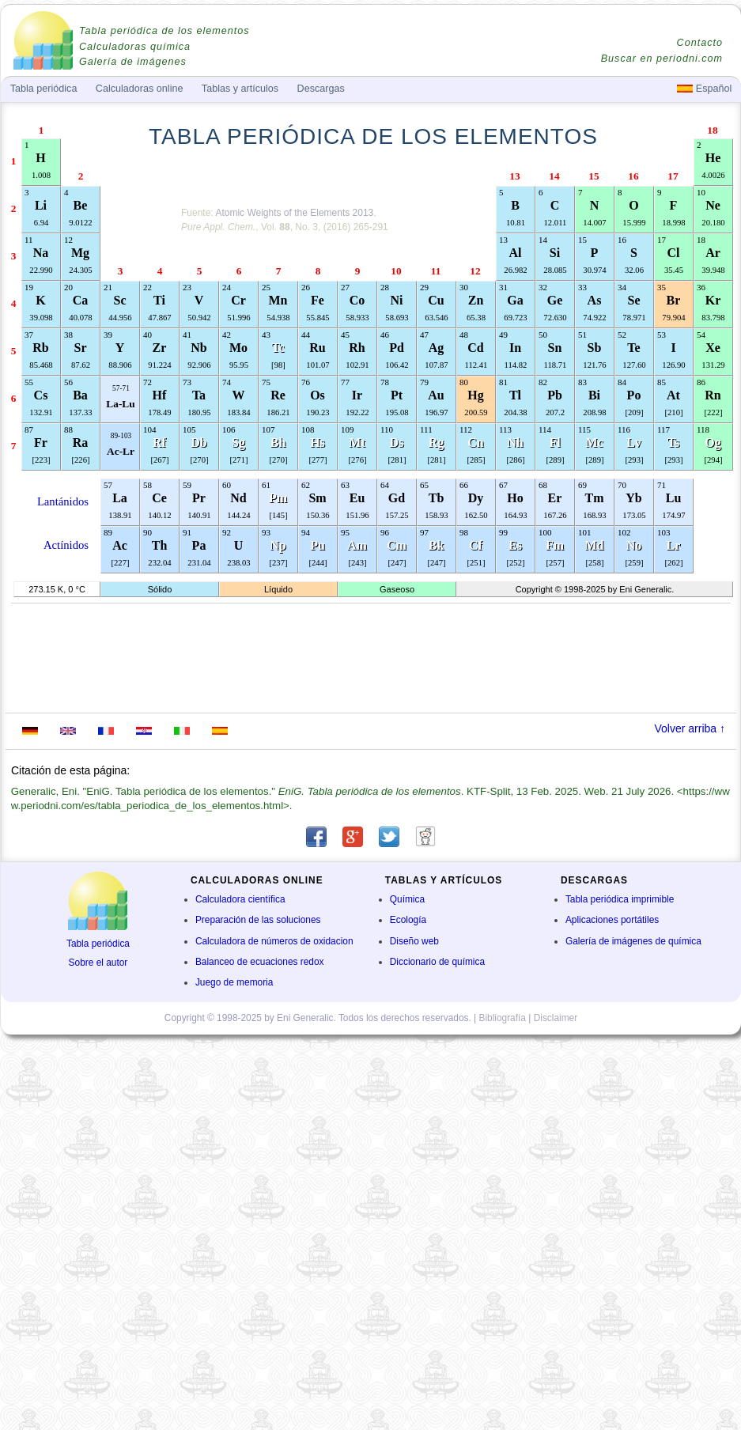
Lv (633, 442)
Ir (357, 395)
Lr (674, 545)
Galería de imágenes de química (633, 941)
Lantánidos (63, 501)
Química (407, 899)
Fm (555, 545)
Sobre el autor (98, 962)
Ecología (408, 919)
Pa (199, 545)
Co (357, 300)
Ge (555, 300)
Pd (396, 347)
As (595, 300)
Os (317, 395)
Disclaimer (556, 1017)
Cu (436, 300)
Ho (515, 498)
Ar (712, 252)
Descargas (321, 88)
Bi (594, 395)
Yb (633, 498)
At (673, 395)
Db (198, 442)
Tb (436, 498)
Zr (160, 347)
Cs (41, 395)
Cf (475, 545)
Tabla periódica (98, 943)
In (515, 347)
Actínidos (66, 545)
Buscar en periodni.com (662, 58)
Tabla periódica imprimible (619, 899)
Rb (40, 347)
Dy (476, 498)
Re (277, 395)
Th (160, 545)
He (713, 158)
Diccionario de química (437, 961)
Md (594, 545)
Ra (81, 442)
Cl (673, 252)
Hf (160, 395)
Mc (594, 442)
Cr (238, 300)
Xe (712, 347)
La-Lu (120, 404)
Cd (475, 347)
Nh (515, 442)
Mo (238, 347)
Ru (317, 347)
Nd (238, 498)
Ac (119, 545)
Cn (475, 442)
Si (555, 252)
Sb (595, 347)
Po (634, 395)
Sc (120, 300)
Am (357, 545)
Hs (317, 442)
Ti (159, 300)
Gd (396, 498)
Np (277, 545)
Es (515, 545)
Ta (199, 395)
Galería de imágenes (133, 61)
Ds (397, 442)
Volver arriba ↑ (690, 728)
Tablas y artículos (240, 88)
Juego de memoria (234, 982)
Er (555, 498)
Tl (515, 395)
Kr (713, 300)
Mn (278, 300)
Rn (712, 395)
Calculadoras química (135, 46)
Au (436, 395)
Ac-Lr (120, 451)
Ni (397, 300)
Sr (80, 347)
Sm (317, 498)
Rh (357, 347)
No (634, 545)
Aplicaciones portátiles (612, 919)
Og (712, 442)
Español (704, 88)
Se (634, 300)
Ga (515, 300)
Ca (81, 300)
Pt (397, 395)
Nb (198, 347)
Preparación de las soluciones (258, 919)
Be (81, 205)
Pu (317, 545)
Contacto (700, 42)
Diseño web (414, 941)
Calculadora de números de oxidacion (274, 941)
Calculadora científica (240, 899)
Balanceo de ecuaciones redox (259, 961)
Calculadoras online (139, 88)
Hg (475, 395)
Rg (436, 442)
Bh (278, 442)
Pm (278, 498)
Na (41, 252)
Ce (159, 498)
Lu (674, 498)
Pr (199, 498)
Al (515, 252)
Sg (238, 442)
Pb (554, 395)
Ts (673, 442)
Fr (40, 442)
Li (41, 205)
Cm (396, 545)
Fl (554, 442)
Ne (712, 205)
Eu (357, 498)
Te (633, 347)
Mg (80, 252)
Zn (476, 300)
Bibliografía (502, 1017)
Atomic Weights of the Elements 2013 (294, 212)
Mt (357, 442)
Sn (555, 347)
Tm (594, 498)
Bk (436, 545)
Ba (80, 395)
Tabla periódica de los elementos (164, 30)
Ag (436, 347)
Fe (317, 300)
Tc (277, 347)
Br (674, 300)
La (119, 498)
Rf (159, 442)
